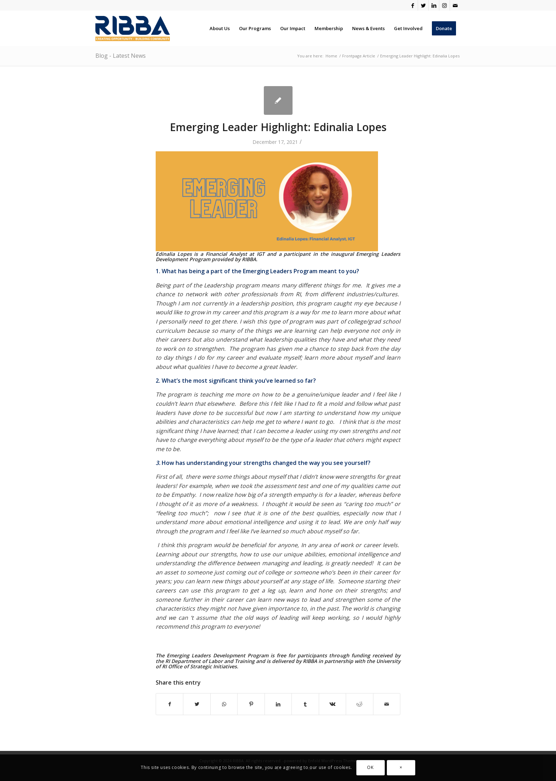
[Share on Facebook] (169, 704)
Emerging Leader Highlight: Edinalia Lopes (278, 127)
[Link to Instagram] (444, 5)
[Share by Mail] (386, 704)
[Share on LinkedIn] (278, 704)
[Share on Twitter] (196, 704)
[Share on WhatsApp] (224, 704)
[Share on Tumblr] (305, 704)
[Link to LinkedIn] (434, 5)
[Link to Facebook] (412, 5)
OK (370, 767)
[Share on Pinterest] (251, 704)
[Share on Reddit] (359, 704)
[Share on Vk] (332, 704)
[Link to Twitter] (423, 5)
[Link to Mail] (455, 5)
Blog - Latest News (120, 56)
